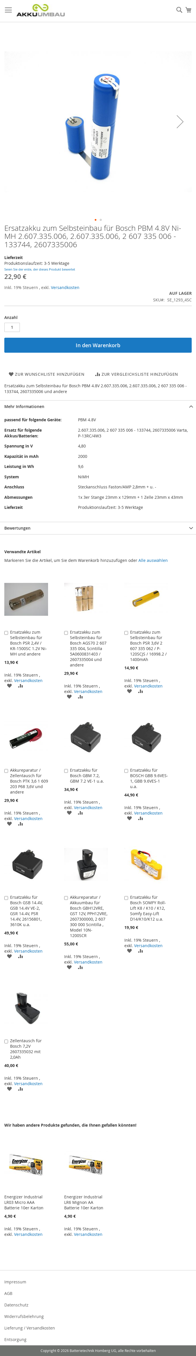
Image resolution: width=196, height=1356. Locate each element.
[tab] (98, 406)
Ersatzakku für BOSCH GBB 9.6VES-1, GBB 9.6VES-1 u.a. (149, 778)
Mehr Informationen (24, 406)
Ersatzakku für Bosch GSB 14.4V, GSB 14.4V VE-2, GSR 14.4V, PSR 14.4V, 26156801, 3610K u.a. (26, 910)
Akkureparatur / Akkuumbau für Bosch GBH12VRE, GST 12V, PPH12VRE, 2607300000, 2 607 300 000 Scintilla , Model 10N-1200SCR (88, 916)
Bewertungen (17, 528)
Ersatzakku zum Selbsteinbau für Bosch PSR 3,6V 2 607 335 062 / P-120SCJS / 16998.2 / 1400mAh (148, 645)
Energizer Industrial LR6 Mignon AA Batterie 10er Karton (83, 1202)
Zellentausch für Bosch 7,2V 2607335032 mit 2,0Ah (26, 1049)
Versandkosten (65, 287)
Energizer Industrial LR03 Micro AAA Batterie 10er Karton (23, 1202)
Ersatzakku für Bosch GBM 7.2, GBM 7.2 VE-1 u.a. (87, 775)
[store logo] (40, 11)
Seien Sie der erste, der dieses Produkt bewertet (39, 269)
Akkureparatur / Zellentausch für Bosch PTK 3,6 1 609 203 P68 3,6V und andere (29, 781)
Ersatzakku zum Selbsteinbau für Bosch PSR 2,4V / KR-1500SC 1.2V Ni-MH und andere (28, 643)
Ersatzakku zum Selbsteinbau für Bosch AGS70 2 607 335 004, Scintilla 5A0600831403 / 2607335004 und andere (88, 648)
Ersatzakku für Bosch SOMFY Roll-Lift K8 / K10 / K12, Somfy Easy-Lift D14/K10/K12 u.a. (148, 908)
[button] (180, 122)
